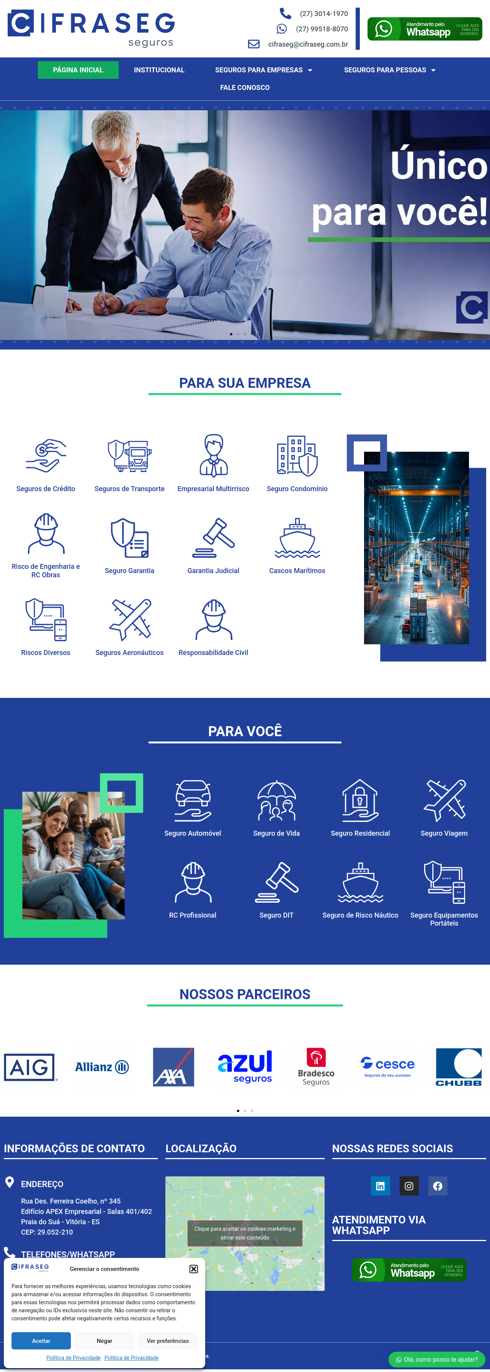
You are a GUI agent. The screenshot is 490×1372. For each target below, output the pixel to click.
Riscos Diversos (45, 652)
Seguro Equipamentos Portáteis (444, 919)
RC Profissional (193, 915)
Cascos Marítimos (297, 571)
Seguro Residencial (360, 833)
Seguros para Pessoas (390, 70)
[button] (194, 1269)
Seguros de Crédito (45, 489)
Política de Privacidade (73, 1358)
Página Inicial (78, 70)
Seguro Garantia (130, 571)
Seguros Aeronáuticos (130, 652)
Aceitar (41, 1341)
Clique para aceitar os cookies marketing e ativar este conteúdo (245, 1233)
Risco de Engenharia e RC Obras (45, 570)
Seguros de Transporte (130, 489)
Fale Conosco (245, 87)
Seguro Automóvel (192, 833)
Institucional (159, 70)
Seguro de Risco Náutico (361, 915)
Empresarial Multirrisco (214, 489)
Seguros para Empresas (264, 70)
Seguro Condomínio (297, 489)
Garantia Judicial (214, 571)
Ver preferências (168, 1341)
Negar (105, 1341)
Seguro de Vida (276, 833)
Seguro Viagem (444, 833)
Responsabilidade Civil (213, 652)
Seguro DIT (277, 915)
